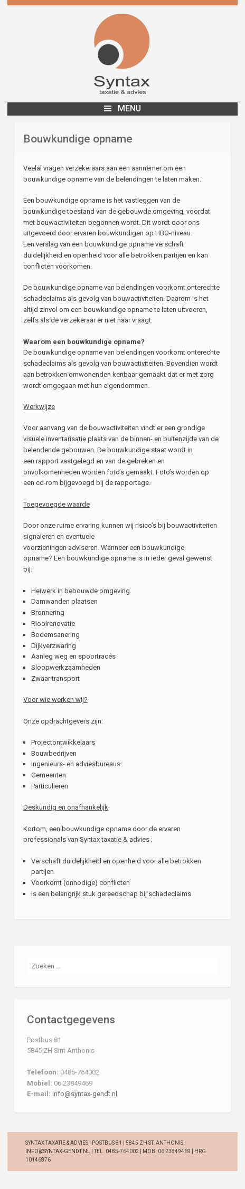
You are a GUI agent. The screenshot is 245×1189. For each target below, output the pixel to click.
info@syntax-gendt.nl (84, 1094)
